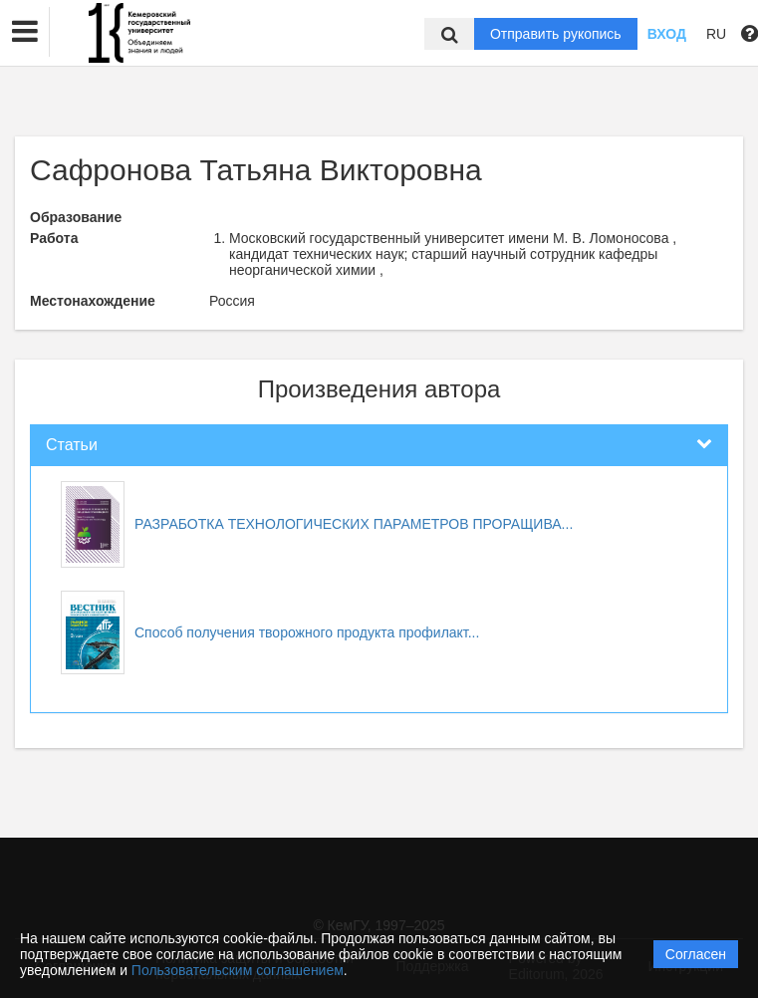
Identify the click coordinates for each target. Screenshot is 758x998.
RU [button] (716, 34)
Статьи (72, 444)
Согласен (695, 954)
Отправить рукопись (556, 34)
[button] (25, 32)
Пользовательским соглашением (237, 970)
